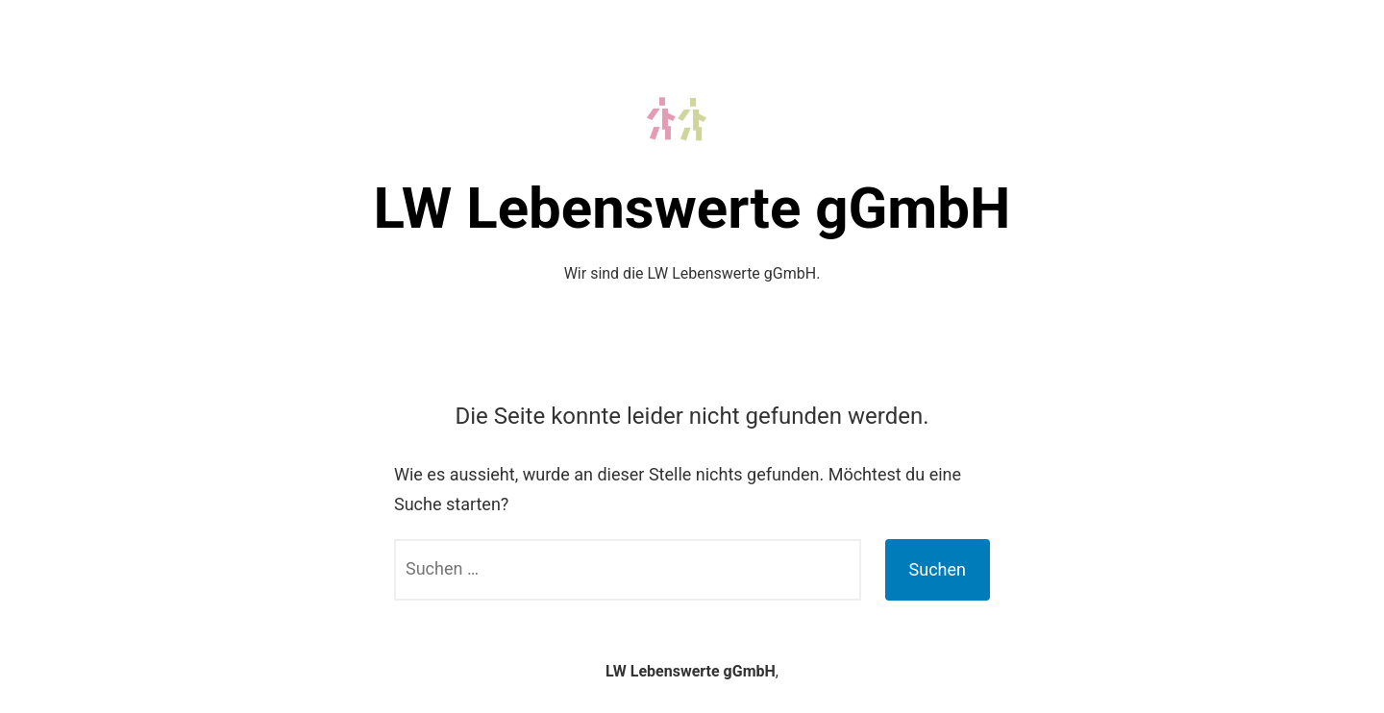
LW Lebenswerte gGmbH (692, 208)
